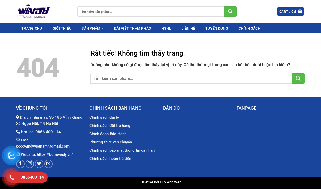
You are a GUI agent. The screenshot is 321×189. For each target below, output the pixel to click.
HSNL (166, 28)
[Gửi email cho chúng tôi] (48, 164)
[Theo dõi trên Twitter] (39, 164)
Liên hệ (188, 28)
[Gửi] (230, 11)
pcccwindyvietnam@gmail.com (43, 146)
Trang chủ (31, 28)
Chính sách (249, 28)
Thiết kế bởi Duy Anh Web (160, 182)
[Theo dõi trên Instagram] (30, 164)
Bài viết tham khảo (132, 28)
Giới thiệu (62, 28)
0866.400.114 (48, 132)
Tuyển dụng (216, 28)
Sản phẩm (93, 28)
